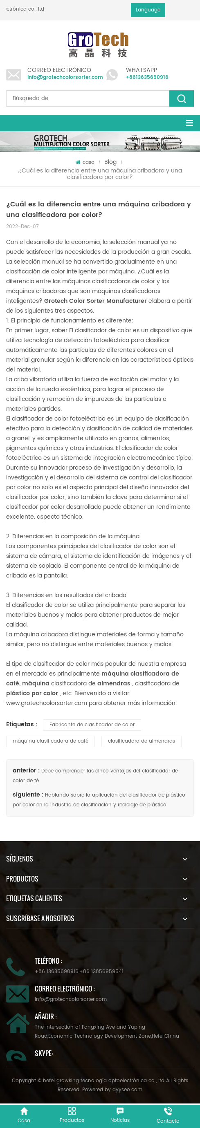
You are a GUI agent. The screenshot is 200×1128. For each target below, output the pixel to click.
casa (85, 162)
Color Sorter (87, 301)
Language (148, 10)
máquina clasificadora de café (50, 741)
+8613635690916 (147, 77)
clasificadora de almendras (141, 741)
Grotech (56, 301)
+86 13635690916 (57, 972)
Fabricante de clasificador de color (92, 725)
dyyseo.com (127, 1090)
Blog (110, 162)
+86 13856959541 (101, 972)
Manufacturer (126, 301)
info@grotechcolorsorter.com (65, 77)
